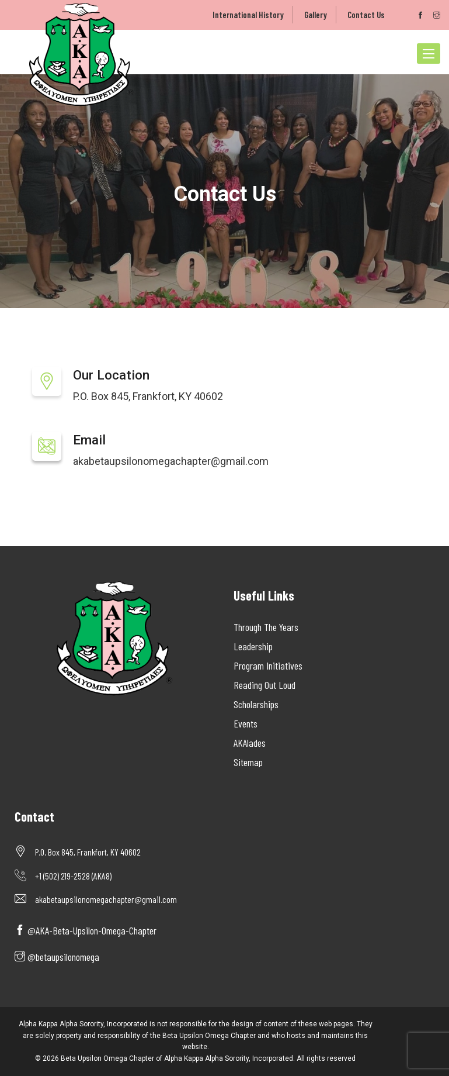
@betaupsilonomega (57, 956)
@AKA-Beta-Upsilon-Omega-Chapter (85, 930)
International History (248, 14)
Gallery (315, 14)
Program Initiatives (268, 665)
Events (245, 723)
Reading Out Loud (264, 684)
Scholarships (256, 704)
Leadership (253, 646)
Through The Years (266, 626)
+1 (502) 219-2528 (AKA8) (73, 875)
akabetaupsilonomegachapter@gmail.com (171, 461)
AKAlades (250, 742)
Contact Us (366, 14)
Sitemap (248, 762)
